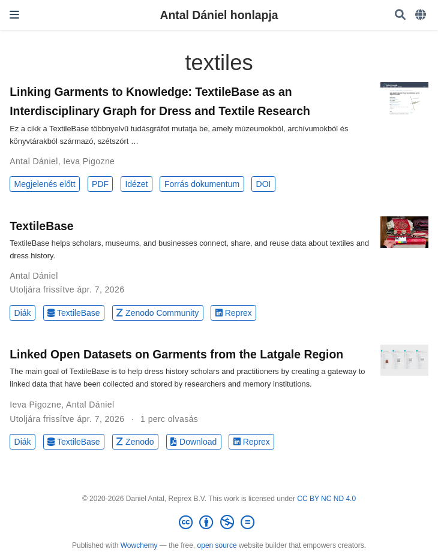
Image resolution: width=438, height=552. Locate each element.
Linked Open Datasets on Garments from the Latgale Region (176, 354)
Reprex (233, 313)
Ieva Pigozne (89, 161)
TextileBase (41, 226)
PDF (100, 184)
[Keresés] (400, 15)
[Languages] (421, 15)
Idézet (136, 184)
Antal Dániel (34, 161)
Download (193, 442)
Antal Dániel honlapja (219, 15)
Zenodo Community (157, 313)
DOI (263, 184)
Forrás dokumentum (201, 184)
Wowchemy (139, 545)
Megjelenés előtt (45, 184)
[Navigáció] (14, 15)
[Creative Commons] (219, 522)
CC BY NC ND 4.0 (326, 498)
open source (217, 545)
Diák (22, 313)
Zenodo (135, 442)
